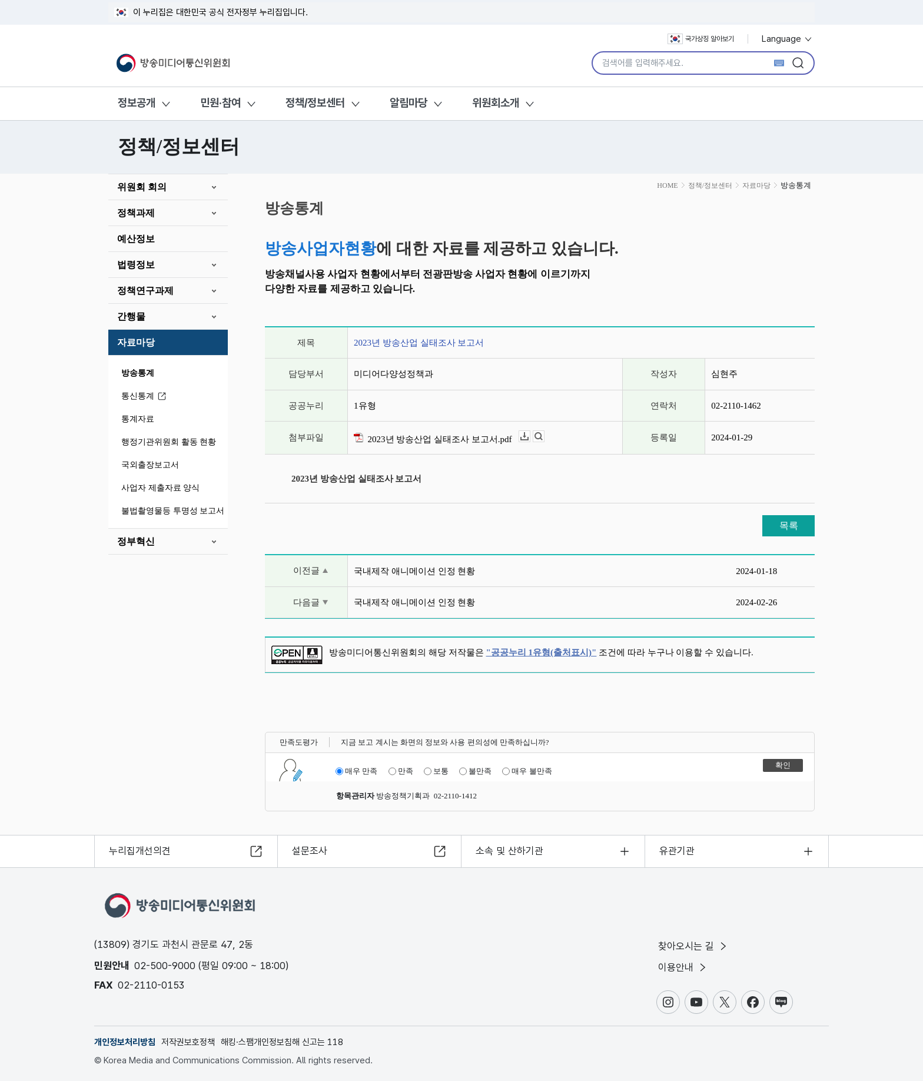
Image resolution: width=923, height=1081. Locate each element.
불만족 (475, 771)
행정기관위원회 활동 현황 (168, 441)
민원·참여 (220, 103)
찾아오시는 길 (693, 946)
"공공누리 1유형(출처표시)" (541, 652)
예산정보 (136, 239)
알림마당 (408, 103)
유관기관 (677, 851)
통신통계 (145, 397)
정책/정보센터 (315, 103)
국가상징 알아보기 (701, 39)
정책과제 (136, 213)
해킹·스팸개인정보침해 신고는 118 (282, 1042)
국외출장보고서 (150, 464)
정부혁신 (136, 541)
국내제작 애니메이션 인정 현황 (414, 571)
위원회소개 (495, 103)
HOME (667, 185)
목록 (788, 525)
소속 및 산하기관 (509, 851)
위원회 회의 (142, 187)
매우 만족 (356, 771)
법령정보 (136, 265)
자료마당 (136, 342)
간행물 (131, 316)
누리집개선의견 (140, 851)
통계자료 (137, 419)
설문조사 (309, 851)
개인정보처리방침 (124, 1042)
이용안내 (683, 967)
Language (787, 39)
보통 (436, 771)
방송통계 (137, 373)
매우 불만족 (527, 771)
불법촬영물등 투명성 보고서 (172, 510)
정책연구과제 (145, 291)
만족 (401, 771)
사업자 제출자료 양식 (160, 487)
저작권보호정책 (188, 1042)
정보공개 (136, 103)
